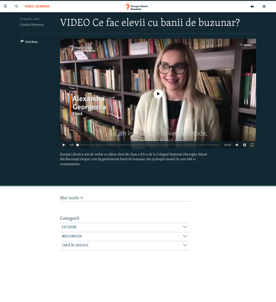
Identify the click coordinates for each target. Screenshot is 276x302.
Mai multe (71, 198)
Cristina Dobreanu (32, 24)
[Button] (29, 43)
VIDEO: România (37, 6)
